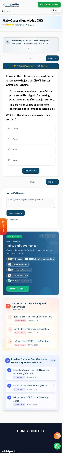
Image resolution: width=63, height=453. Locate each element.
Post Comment (16, 213)
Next (52, 58)
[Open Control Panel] (2, 226)
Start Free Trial (18, 288)
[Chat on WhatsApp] (57, 446)
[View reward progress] (57, 435)
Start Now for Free (49, 4)
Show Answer (31, 170)
